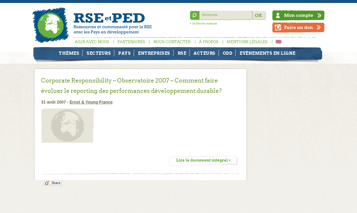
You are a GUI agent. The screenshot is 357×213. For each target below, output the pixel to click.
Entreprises (154, 53)
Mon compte (298, 15)
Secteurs (99, 53)
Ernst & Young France (91, 102)
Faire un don (298, 27)
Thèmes (69, 53)
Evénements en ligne (268, 53)
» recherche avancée (203, 23)
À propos (208, 42)
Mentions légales (247, 42)
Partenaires (131, 42)
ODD (228, 53)
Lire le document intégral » (203, 160)
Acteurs (204, 53)
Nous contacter (172, 42)
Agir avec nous (92, 42)
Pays (124, 53)
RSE (182, 53)
